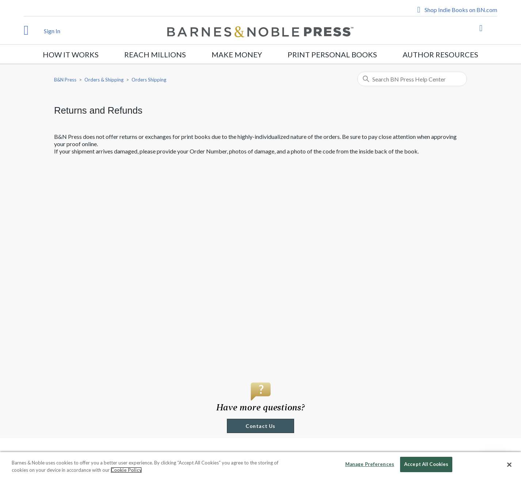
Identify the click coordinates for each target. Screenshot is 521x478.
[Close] (509, 464)
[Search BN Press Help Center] (412, 79)
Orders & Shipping (103, 80)
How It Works (71, 54)
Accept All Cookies (426, 464)
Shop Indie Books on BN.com (461, 9)
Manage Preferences (369, 464)
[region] (260, 465)
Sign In (52, 30)
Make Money (237, 54)
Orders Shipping (149, 80)
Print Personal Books (332, 54)
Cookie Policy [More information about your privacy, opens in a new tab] (126, 470)
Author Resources (440, 54)
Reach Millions (155, 54)
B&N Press (65, 80)
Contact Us (260, 426)
